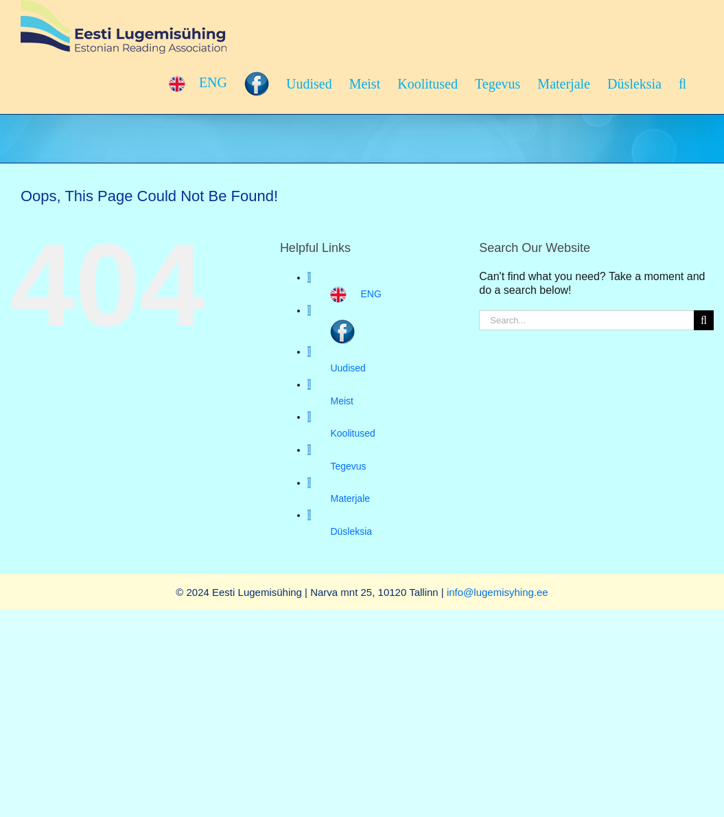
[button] (682, 84)
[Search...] (586, 320)
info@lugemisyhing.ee (497, 592)
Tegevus (348, 466)
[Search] (704, 320)
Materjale (350, 498)
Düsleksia (351, 531)
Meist (341, 400)
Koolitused (352, 433)
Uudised (347, 368)
